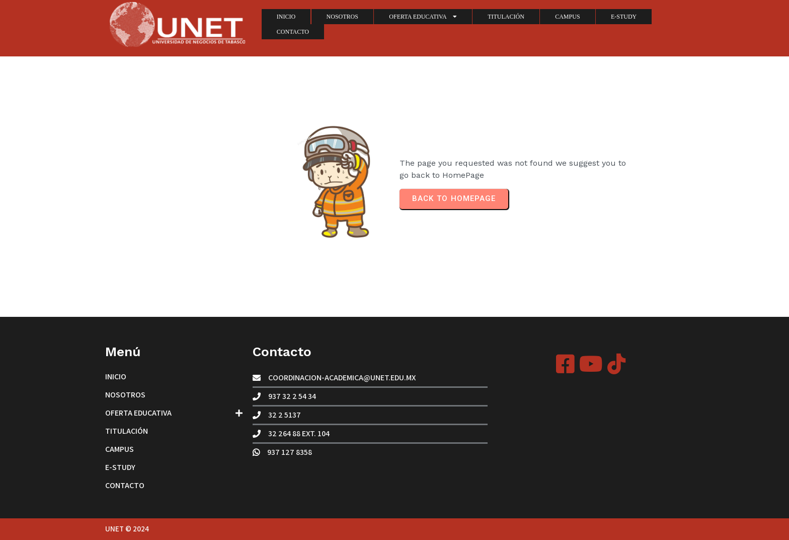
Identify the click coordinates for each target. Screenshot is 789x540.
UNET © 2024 (127, 528)
